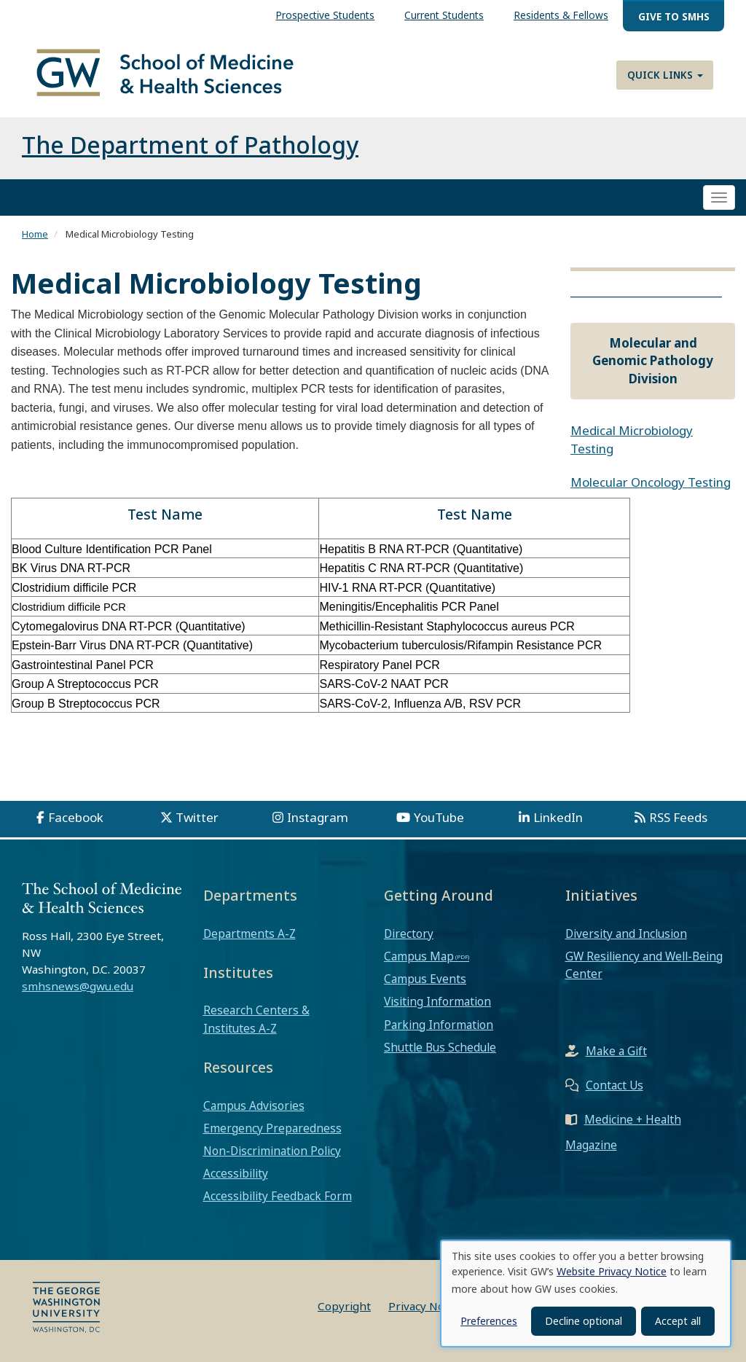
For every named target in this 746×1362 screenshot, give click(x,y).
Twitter (197, 817)
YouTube (439, 817)
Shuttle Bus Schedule (440, 1047)
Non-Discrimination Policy (272, 1150)
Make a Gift (616, 1051)
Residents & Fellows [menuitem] (561, 15)
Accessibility (235, 1174)
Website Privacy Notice (612, 1271)
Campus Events (425, 978)
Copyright (344, 1306)
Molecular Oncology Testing (650, 482)
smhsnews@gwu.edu (77, 986)
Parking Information (438, 1024)
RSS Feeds (678, 817)
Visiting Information (437, 1002)
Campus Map (419, 956)
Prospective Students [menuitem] (324, 15)
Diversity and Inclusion (626, 933)
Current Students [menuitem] (444, 15)
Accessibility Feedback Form (277, 1196)
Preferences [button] (488, 1321)
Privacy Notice (425, 1306)
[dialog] (585, 1293)
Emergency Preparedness (272, 1128)
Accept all (678, 1321)
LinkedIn (558, 817)
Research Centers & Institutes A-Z (256, 1019)
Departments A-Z (249, 933)
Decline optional (583, 1321)
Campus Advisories (254, 1105)
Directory (408, 933)
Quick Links (665, 75)
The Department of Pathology (190, 144)
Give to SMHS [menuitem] (674, 16)
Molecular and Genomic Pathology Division (652, 360)
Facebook (75, 817)
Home (35, 233)
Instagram (317, 817)
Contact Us (614, 1086)
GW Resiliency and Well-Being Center (644, 965)
